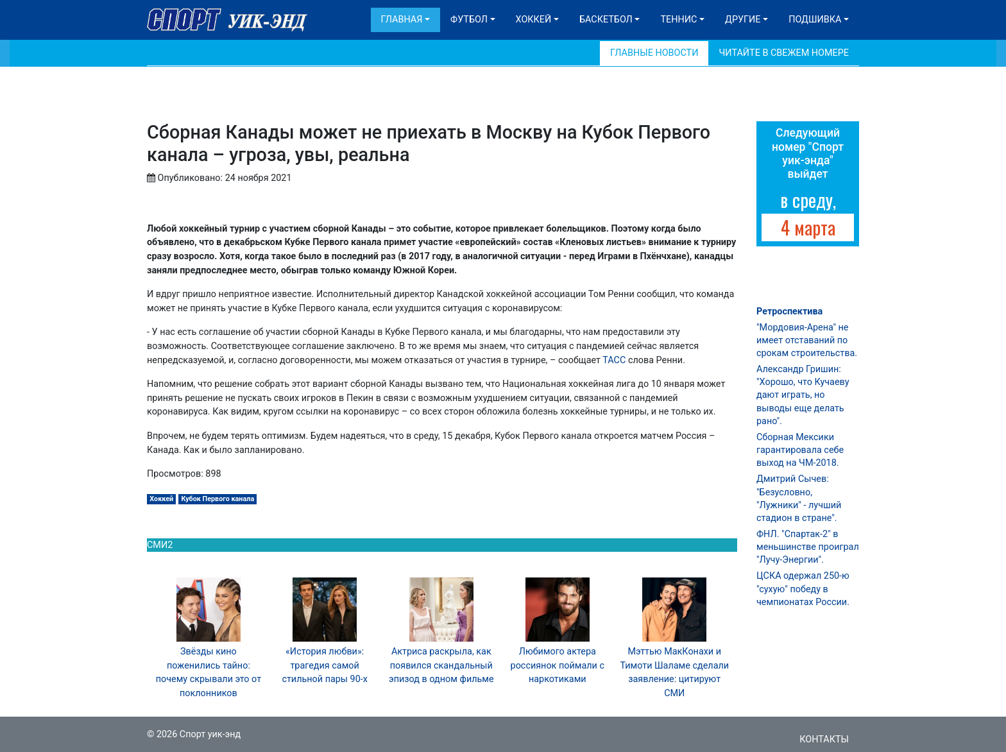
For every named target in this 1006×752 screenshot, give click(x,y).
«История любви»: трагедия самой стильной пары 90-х (325, 665)
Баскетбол (606, 19)
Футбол (469, 19)
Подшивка (815, 19)
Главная (402, 19)
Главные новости (654, 52)
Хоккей (534, 19)
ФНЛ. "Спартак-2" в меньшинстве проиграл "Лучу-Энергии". (807, 547)
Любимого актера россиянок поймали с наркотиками (557, 665)
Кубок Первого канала (217, 499)
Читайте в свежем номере (784, 52)
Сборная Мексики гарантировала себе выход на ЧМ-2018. (800, 450)
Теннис (678, 19)
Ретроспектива (789, 311)
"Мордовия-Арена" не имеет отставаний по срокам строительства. (806, 340)
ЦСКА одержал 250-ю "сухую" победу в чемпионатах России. (802, 588)
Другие (742, 19)
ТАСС (614, 360)
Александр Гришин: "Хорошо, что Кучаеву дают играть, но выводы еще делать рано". (802, 395)
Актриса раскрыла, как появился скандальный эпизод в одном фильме (441, 665)
